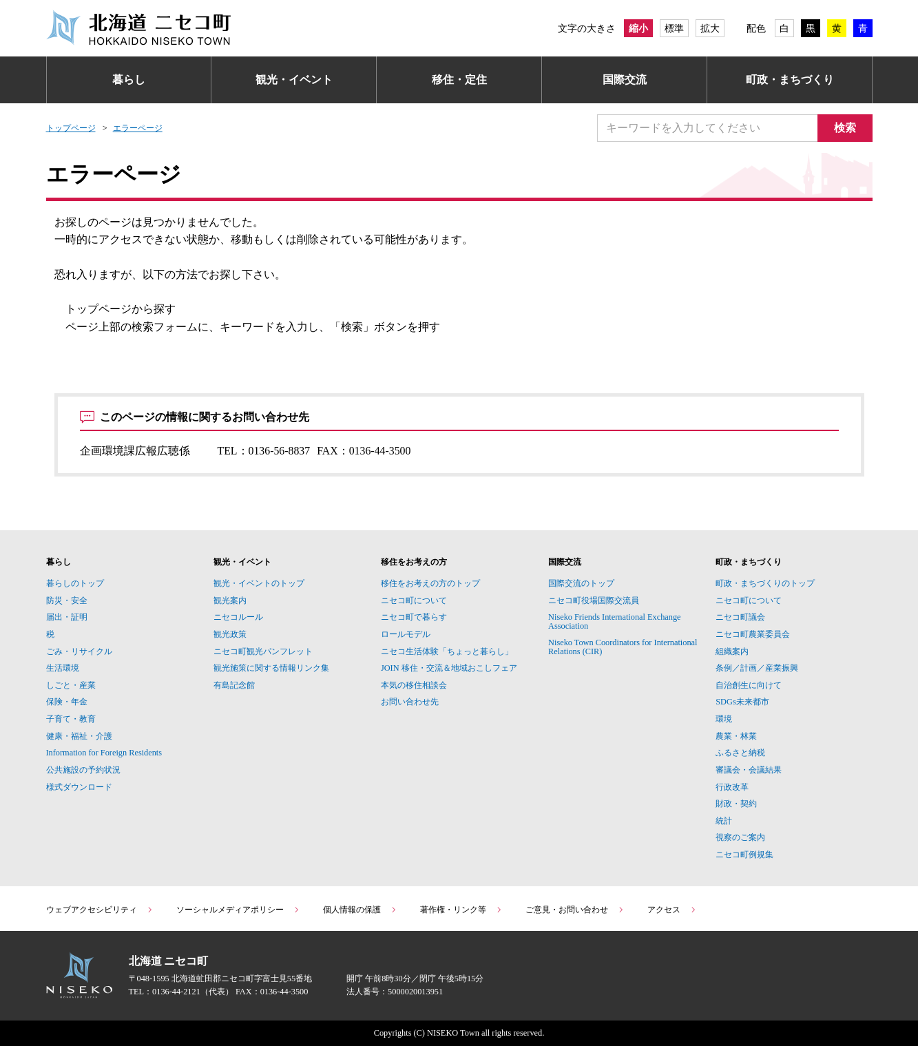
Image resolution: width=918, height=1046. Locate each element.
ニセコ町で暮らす (414, 617)
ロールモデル (405, 634)
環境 (724, 719)
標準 (674, 28)
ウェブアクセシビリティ (100, 909)
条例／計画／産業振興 (757, 668)
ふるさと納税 (740, 752)
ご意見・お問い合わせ (575, 909)
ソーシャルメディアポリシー (238, 909)
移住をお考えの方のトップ (430, 583)
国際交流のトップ (581, 583)
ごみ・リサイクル (79, 651)
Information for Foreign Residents (104, 752)
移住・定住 (459, 79)
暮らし (128, 79)
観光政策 (230, 634)
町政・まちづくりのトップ (765, 583)
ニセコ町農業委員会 (753, 634)
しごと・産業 (71, 685)
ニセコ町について (414, 600)
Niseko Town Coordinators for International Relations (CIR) (622, 647)
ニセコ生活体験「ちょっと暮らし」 (447, 651)
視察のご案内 (740, 837)
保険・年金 (66, 702)
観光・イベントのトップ (258, 583)
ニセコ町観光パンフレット (263, 651)
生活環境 (62, 668)
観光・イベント (294, 79)
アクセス (672, 909)
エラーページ (138, 128)
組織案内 (732, 651)
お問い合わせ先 (410, 702)
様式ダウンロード (79, 787)
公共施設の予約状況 (83, 770)
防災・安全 (66, 600)
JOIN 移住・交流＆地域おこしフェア (449, 668)
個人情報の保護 (360, 909)
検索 (845, 128)
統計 (724, 821)
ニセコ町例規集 (744, 854)
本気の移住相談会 (414, 685)
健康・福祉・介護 (79, 736)
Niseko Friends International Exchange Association (614, 621)
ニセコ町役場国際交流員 (593, 600)
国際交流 (625, 79)
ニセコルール (238, 617)
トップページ (71, 128)
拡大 (710, 28)
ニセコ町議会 (740, 617)
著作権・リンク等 (461, 909)
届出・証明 (66, 617)
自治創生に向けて (749, 685)
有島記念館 (234, 685)
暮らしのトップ (75, 583)
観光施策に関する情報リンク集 (271, 668)
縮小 (638, 28)
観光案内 (230, 600)
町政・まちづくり (790, 79)
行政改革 (732, 787)
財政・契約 (736, 803)
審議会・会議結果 (749, 770)
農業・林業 (736, 736)
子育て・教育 (71, 719)
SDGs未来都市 (742, 702)
